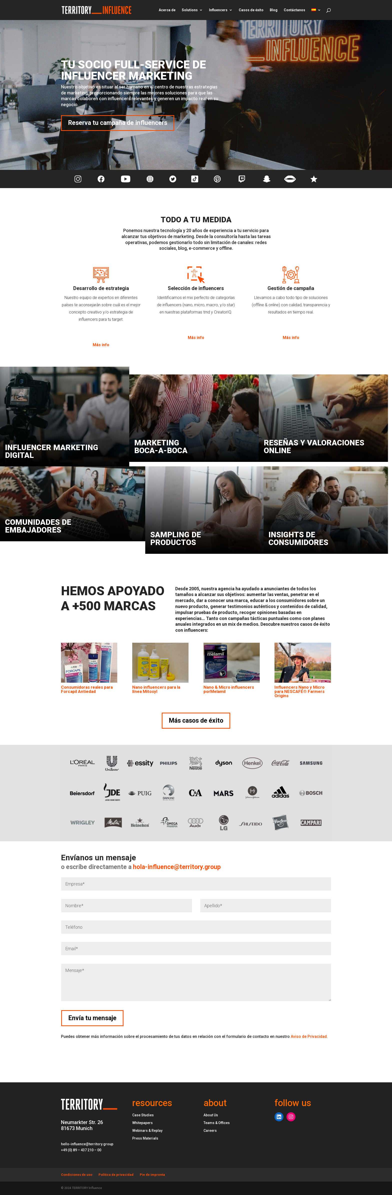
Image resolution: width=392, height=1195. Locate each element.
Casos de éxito (251, 10)
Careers (210, 1131)
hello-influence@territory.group (87, 1144)
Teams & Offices (217, 1123)
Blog (274, 10)
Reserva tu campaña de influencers (117, 122)
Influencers (218, 10)
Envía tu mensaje (358, 1018)
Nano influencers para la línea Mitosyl (156, 689)
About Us (211, 1115)
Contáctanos (294, 10)
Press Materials (145, 1138)
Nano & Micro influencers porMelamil (229, 689)
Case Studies (143, 1115)
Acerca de (167, 10)
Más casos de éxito (196, 720)
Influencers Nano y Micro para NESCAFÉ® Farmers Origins (299, 691)
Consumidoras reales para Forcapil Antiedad (87, 689)
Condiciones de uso (76, 1175)
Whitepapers (142, 1123)
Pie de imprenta (152, 1175)
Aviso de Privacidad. (309, 1036)
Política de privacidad (116, 1175)
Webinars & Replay (147, 1131)
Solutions (190, 10)
